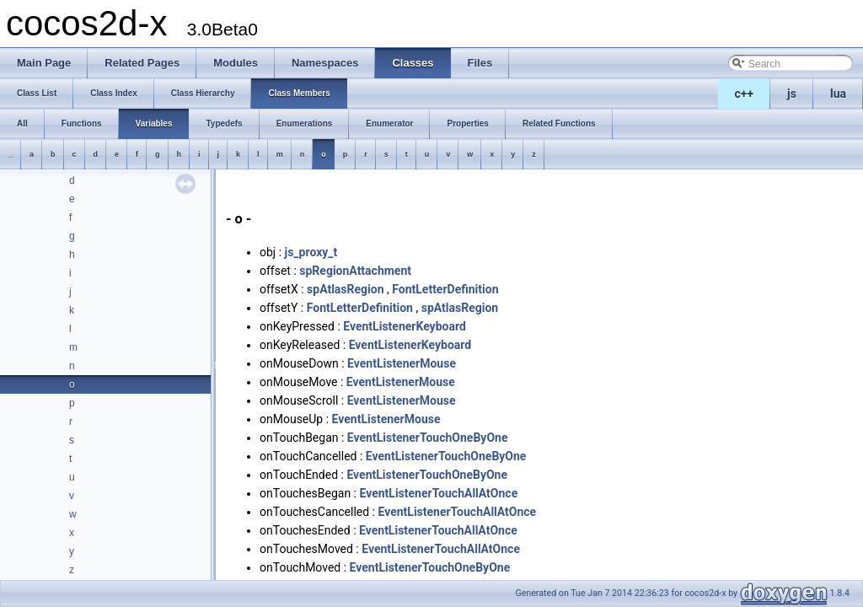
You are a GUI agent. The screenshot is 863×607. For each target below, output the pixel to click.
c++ (744, 93)
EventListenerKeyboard (404, 326)
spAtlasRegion (345, 289)
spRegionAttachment (355, 270)
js (791, 93)
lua (838, 93)
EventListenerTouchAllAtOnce (438, 493)
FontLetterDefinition (445, 289)
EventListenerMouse (401, 363)
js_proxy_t (311, 252)
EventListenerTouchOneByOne (427, 437)
